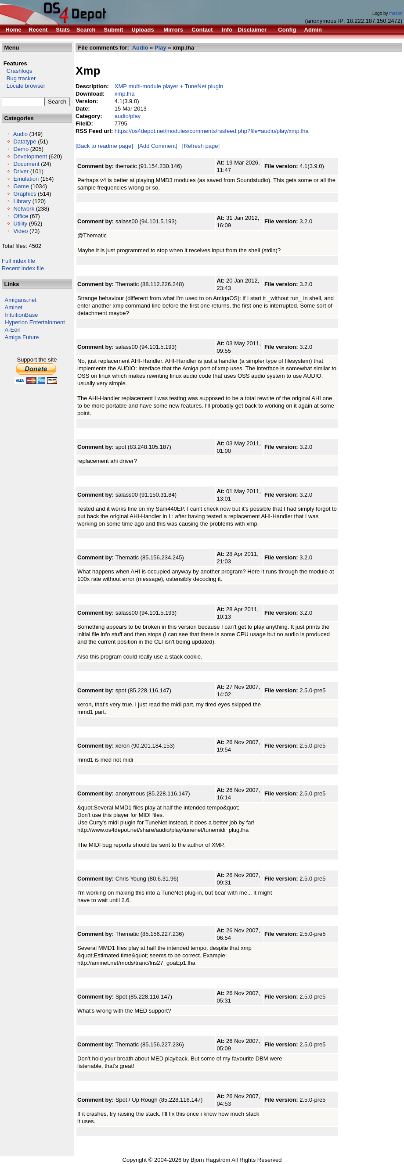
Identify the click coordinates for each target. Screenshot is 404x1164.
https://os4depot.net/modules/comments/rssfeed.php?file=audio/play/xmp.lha (212, 131)
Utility (20, 223)
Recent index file (23, 268)
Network (23, 208)
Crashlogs (17, 71)
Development (30, 156)
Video (20, 231)
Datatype (24, 141)
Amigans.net (20, 300)
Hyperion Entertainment (35, 322)
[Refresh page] (201, 146)
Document (26, 164)
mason (395, 13)
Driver (21, 171)
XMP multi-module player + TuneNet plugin (169, 86)
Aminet (13, 307)
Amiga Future (22, 337)
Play (160, 47)
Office (20, 216)
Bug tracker (19, 78)
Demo (21, 149)
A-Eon (13, 329)
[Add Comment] (157, 146)
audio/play (128, 116)
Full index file (18, 261)
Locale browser (23, 85)
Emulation (26, 178)
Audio (20, 134)
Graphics (24, 193)
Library (22, 201)
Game (21, 186)
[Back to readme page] (104, 146)
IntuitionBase (21, 315)
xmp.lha (125, 93)
